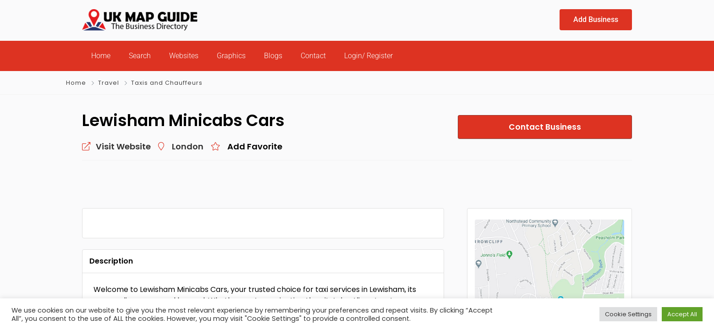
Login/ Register (368, 55)
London (187, 146)
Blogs (273, 55)
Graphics (231, 55)
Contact (313, 55)
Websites (183, 55)
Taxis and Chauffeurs (167, 83)
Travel (108, 83)
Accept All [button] (682, 314)
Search (140, 55)
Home (100, 55)
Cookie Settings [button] (628, 314)
